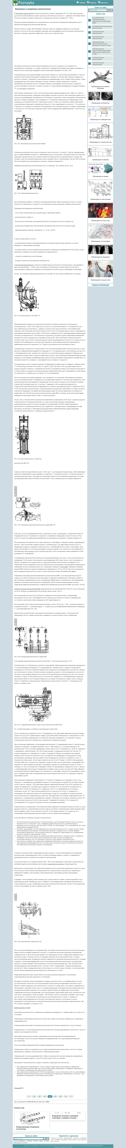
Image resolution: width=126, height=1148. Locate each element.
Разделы (92, 3)
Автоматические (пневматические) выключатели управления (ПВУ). (101, 20)
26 (39, 1096)
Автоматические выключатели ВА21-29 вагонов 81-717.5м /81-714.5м (101, 43)
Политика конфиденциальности (94, 1145)
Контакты (104, 3)
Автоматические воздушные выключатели (102, 27)
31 (65, 1096)
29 (55, 1096)
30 (60, 1096)
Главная (82, 3)
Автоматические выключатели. (98, 58)
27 (45, 1096)
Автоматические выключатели (98, 32)
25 (34, 1096)
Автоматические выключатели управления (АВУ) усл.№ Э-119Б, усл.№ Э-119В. (101, 51)
